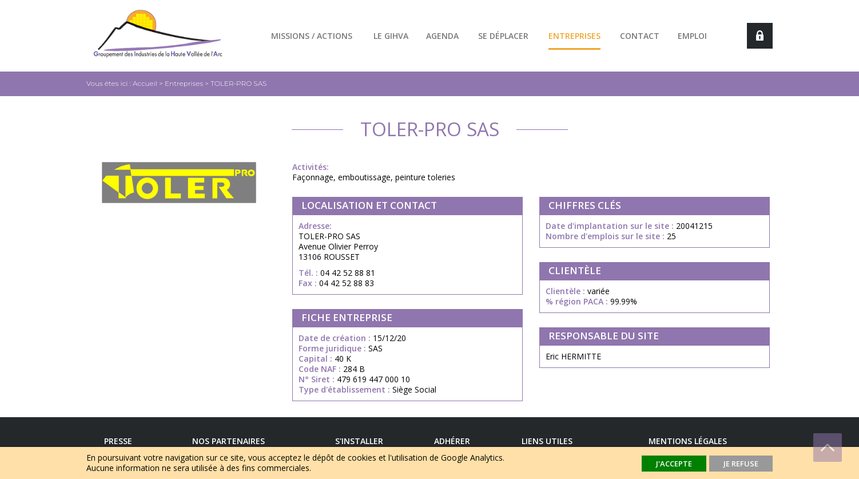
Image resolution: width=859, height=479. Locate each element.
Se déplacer (503, 35)
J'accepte (674, 463)
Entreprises (574, 35)
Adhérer (452, 441)
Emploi (692, 35)
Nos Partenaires (228, 441)
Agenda (442, 35)
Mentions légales (688, 441)
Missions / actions (311, 35)
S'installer (359, 441)
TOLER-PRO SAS (238, 83)
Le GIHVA (390, 35)
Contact (639, 35)
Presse (118, 441)
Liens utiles (547, 441)
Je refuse (740, 463)
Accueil (145, 83)
